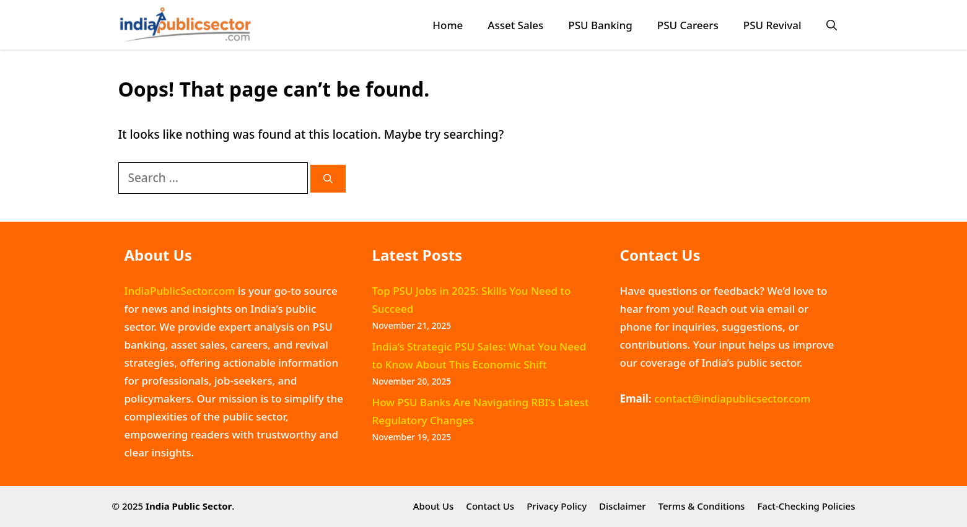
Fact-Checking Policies (806, 506)
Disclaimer (622, 506)
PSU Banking (600, 25)
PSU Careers (688, 25)
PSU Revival (772, 25)
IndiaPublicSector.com (180, 291)
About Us (433, 506)
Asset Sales (515, 25)
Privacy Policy (557, 506)
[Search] (328, 179)
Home (447, 25)
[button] (831, 25)
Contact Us (490, 506)
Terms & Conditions (702, 506)
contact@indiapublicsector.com (732, 398)
